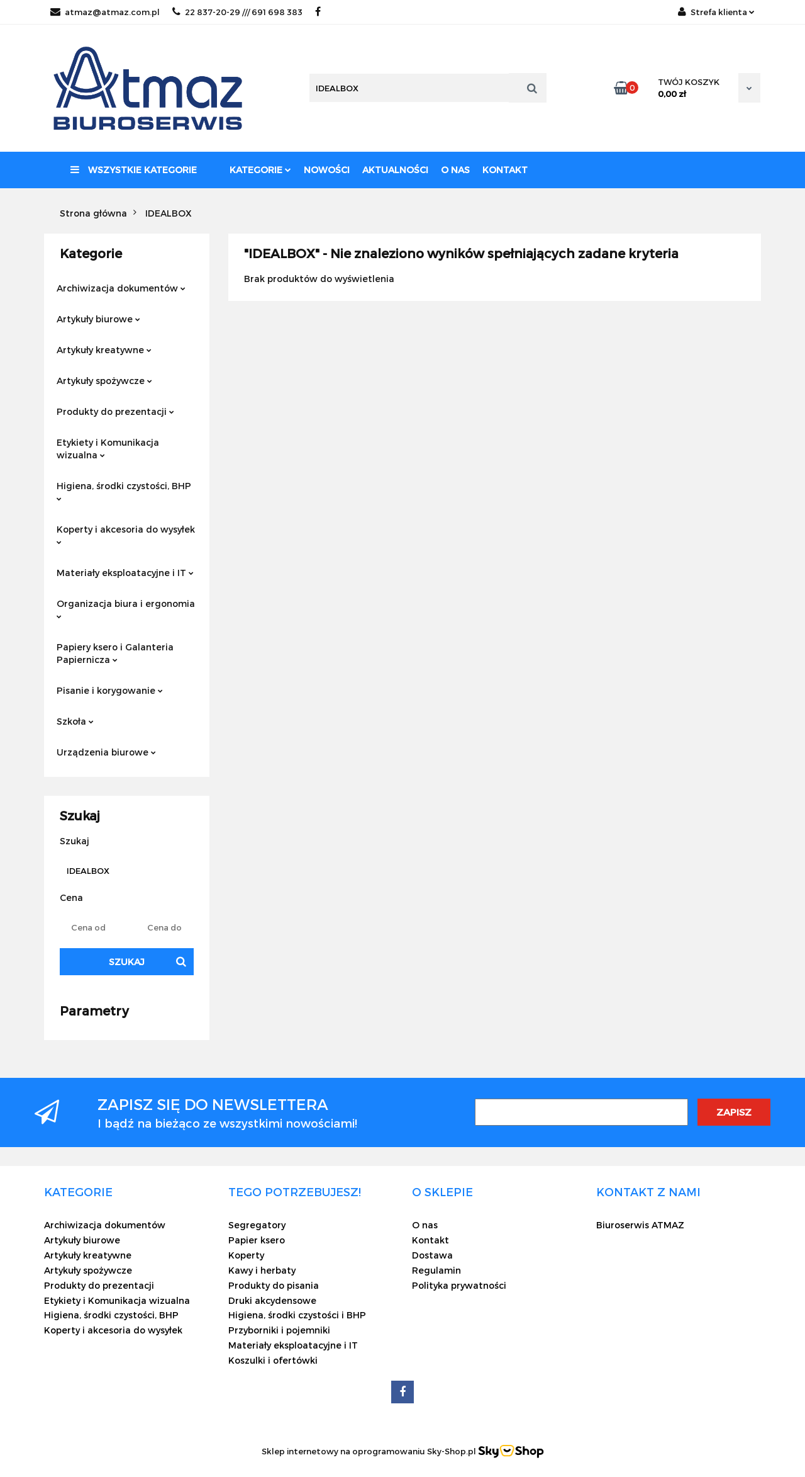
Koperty (246, 1255)
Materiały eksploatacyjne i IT (125, 572)
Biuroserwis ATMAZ (640, 1225)
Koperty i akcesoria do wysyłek (126, 534)
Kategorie (260, 169)
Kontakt (505, 169)
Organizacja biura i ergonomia (126, 608)
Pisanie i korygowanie (110, 690)
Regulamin (436, 1270)
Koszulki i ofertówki (273, 1360)
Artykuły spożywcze (104, 380)
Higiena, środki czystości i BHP (297, 1315)
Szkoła (75, 721)
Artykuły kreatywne (104, 349)
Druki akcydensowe (272, 1300)
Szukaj (127, 961)
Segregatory (257, 1225)
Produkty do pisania (273, 1285)
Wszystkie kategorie (133, 169)
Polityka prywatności (459, 1285)
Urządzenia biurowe (106, 752)
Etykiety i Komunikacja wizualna (108, 448)
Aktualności (395, 169)
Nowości (327, 169)
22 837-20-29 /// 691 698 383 (237, 12)
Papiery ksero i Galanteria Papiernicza (115, 653)
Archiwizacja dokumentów (121, 288)
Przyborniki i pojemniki (279, 1330)
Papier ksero (256, 1240)
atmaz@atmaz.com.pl (105, 12)
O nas (455, 169)
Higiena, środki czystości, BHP (124, 490)
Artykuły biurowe (98, 319)
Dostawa (432, 1255)
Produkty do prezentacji (115, 411)
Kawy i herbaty (262, 1270)
